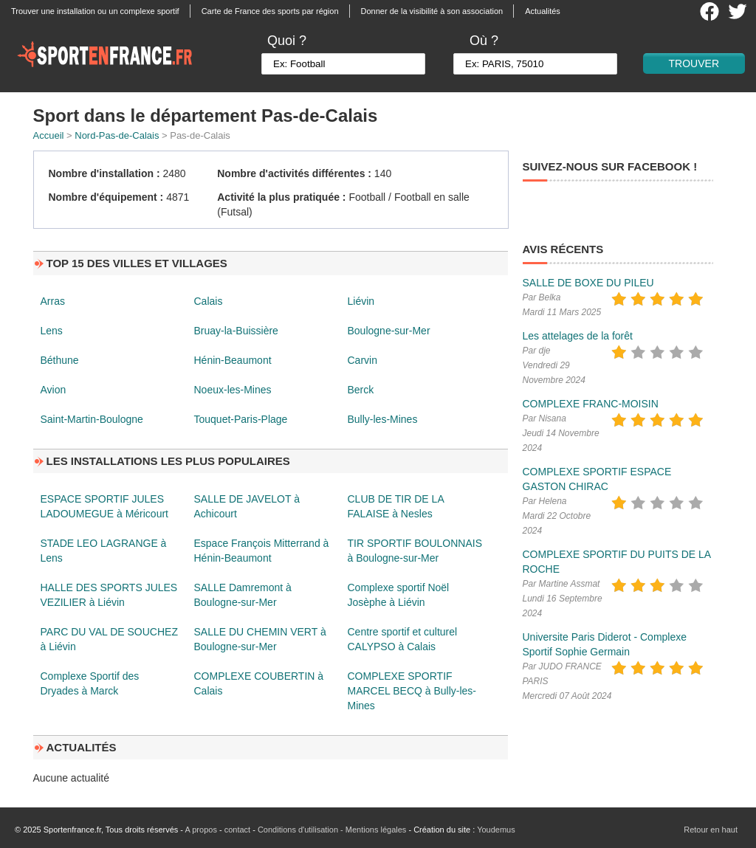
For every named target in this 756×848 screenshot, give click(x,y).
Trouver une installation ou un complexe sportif (95, 11)
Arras (53, 301)
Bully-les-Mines (383, 419)
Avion (53, 390)
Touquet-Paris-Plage (241, 419)
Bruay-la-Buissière (236, 331)
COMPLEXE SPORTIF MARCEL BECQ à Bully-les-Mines (412, 690)
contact (237, 829)
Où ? (484, 40)
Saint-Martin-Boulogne (92, 419)
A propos (200, 829)
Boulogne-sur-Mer (389, 331)
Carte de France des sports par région (270, 11)
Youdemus (496, 829)
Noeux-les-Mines (233, 390)
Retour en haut (711, 829)
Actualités (542, 11)
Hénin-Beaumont (233, 360)
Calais (208, 301)
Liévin (361, 301)
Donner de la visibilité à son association (432, 11)
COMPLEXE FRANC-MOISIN (591, 404)
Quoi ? (286, 40)
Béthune (60, 360)
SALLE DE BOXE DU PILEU (588, 283)
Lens (52, 331)
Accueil (48, 135)
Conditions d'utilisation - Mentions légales (332, 829)
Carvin (362, 360)
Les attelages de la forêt (578, 336)
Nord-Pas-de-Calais (117, 135)
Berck (361, 390)
